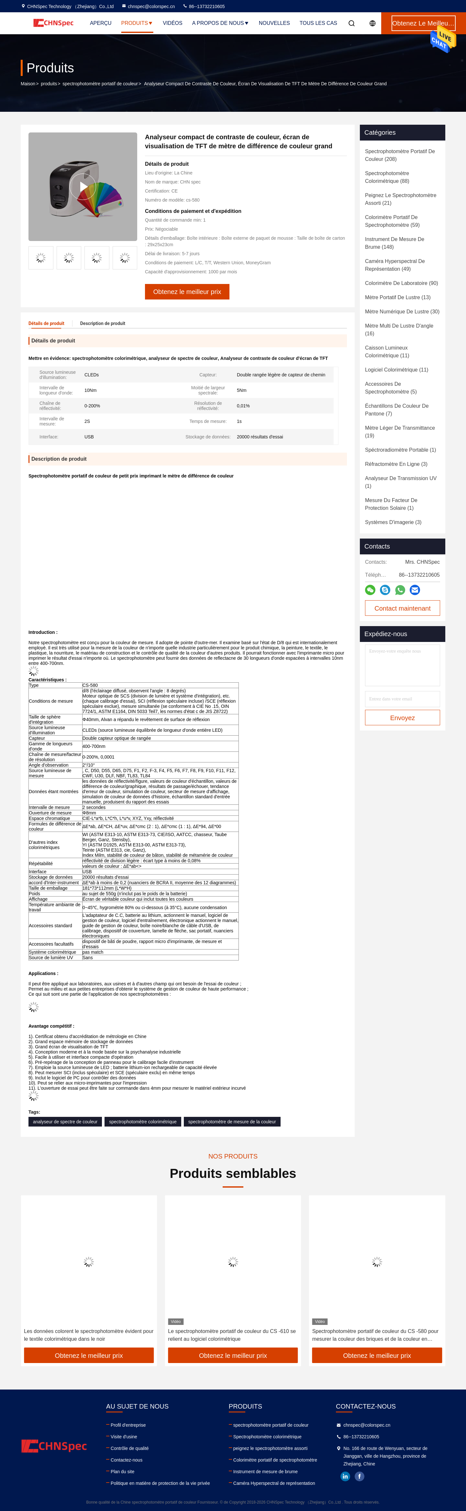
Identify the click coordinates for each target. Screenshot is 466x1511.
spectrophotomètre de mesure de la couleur (232, 1121)
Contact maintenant (402, 608)
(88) (387, 177)
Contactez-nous (126, 1460)
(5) (391, 387)
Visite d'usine (124, 1436)
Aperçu (101, 23)
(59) (392, 221)
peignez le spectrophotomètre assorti (270, 1448)
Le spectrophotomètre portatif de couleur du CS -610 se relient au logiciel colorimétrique (376, 1335)
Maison (28, 83)
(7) (397, 409)
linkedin (345, 1476)
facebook (359, 1476)
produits (49, 83)
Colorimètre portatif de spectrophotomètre (275, 1460)
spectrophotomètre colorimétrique (143, 1121)
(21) (401, 199)
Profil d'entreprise (128, 1425)
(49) (395, 265)
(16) (399, 329)
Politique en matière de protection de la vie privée (160, 1483)
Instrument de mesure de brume (265, 1471)
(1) (400, 450)
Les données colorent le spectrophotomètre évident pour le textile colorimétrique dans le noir (232, 1335)
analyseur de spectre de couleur (65, 1121)
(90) (401, 283)
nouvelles (274, 23)
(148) (394, 243)
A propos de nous (220, 23)
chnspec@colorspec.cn (148, 6)
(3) (396, 464)
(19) (400, 431)
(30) (402, 311)
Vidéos (172, 23)
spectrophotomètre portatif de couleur (100, 83)
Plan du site (122, 1471)
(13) (398, 297)
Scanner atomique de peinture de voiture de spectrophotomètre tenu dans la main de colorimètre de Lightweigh (87, 1335)
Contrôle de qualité (130, 1448)
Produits (137, 23)
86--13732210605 (204, 6)
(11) (387, 351)
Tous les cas (318, 23)
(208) (400, 155)
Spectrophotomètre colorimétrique (267, 1436)
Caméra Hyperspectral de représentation (274, 1483)
